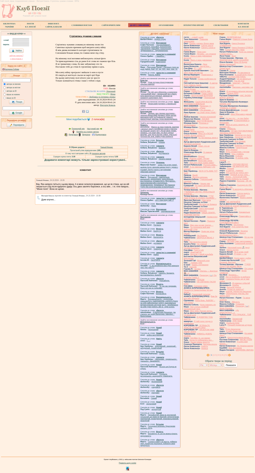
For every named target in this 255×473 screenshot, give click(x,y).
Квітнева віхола (210, 344)
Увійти (17, 50)
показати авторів (98, 153)
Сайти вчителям (111, 25)
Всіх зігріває (240, 141)
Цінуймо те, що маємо (200, 338)
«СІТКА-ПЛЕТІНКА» (237, 77)
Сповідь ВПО (232, 93)
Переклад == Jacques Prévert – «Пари (197, 107)
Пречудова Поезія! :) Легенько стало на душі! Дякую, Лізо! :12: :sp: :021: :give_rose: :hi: (159, 68)
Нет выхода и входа (198, 242)
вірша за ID (11, 98)
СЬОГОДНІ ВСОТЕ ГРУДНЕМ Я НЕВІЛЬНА (198, 103)
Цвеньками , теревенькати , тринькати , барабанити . (158, 360)
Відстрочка (189, 258)
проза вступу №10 (243, 137)
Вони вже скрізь (205, 161)
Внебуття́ (157, 231)
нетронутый (156, 409)
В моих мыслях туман (235, 50)
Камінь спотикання (200, 265)
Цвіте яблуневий (206, 208)
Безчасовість (161, 294)
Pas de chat (239, 81)
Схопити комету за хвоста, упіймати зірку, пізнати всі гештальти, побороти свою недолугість (158, 443)
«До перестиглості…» (229, 311)
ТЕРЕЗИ (200, 280)
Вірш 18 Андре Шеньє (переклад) (233, 63)
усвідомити (155, 387)
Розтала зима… (210, 165)
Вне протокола (235, 348)
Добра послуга (197, 131)
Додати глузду (160, 39)
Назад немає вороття (200, 342)
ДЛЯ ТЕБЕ (237, 321)
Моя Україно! (231, 150)
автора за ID (12, 91)
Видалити (86, 135)
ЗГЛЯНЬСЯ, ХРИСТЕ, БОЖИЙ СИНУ (197, 326)
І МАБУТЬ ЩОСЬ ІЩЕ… (201, 91)
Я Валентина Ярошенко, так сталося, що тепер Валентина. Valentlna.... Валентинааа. (158, 314)
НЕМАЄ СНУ (225, 104)
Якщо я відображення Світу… (233, 234)
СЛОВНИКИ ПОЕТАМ (82, 25)
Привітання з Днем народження (198, 76)
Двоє (205, 64)
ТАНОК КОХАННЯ (208, 117)
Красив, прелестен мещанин (238, 291)
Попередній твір (78, 129)
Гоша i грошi (207, 93)
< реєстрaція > (16, 59)
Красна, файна (154, 75)
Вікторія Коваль (108, 105)
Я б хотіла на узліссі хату (237, 172)
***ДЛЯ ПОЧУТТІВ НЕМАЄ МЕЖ (235, 265)
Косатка (244, 231)
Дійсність (236, 302)
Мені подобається (76, 119)
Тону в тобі (199, 250)
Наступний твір (93, 129)
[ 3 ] (218, 355)
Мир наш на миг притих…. (201, 225)
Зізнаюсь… (233, 275)
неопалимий (151, 404)
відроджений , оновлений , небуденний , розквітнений (158, 347)
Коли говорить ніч (208, 305)
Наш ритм (206, 200)
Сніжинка (240, 304)
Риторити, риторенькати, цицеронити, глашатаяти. (156, 375)
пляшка (162, 142)
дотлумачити (164, 153)
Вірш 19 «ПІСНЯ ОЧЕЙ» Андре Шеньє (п (198, 134)
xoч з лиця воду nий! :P (164, 200)
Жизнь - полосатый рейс (236, 177)
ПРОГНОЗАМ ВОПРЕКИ (202, 95)
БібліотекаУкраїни (9, 25)
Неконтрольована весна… (239, 337)
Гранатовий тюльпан (201, 294)
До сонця (241, 195)
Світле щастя (207, 45)
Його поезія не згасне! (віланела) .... (235, 206)
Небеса (204, 348)
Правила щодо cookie (127, 463)
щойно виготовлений (155, 335)
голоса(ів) (98, 119)
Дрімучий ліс (196, 252)
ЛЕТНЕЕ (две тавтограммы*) (239, 241)
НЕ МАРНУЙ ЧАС (240, 166)
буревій (244, 110)
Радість (204, 346)
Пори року (201, 52)
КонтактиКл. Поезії (243, 25)
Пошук (17, 102)
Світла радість (243, 193)
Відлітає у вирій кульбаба (201, 254)
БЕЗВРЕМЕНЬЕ (234, 37)
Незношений (153, 329)
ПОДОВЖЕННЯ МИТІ (229, 222)
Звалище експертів (192, 144)
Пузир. (162, 354)
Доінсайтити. (164, 281)
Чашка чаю (205, 183)
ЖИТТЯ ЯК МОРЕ (205, 121)
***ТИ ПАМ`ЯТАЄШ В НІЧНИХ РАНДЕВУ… (200, 197)
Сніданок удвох (201, 286)
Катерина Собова (12, 69)
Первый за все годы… (240, 175)
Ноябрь (235, 285)
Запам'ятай (237, 319)
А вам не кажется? (235, 289)
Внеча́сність (158, 237)
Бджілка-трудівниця (243, 145)
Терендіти (158, 249)
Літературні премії (193, 25)
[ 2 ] (215, 355)
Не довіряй (202, 244)
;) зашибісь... (160, 56)
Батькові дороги (234, 287)
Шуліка (197, 269)
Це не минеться (244, 79)
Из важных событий (241, 283)
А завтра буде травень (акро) (200, 84)
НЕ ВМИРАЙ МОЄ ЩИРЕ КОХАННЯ (234, 59)
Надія (232, 70)
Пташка (230, 168)
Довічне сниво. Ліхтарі (199, 158)
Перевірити (17, 125)
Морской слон (203, 260)
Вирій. (195, 175)
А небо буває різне (234, 331)
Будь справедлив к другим (237, 152)
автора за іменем (13, 84)
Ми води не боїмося (208, 204)
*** (201, 150)
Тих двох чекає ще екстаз (198, 71)
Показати (231, 365)
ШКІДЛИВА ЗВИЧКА (244, 350)
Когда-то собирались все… (201, 340)
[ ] (211, 355)
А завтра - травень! (234, 170)
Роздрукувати (100, 135)
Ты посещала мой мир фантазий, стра (197, 228)
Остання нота (190, 315)
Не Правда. (202, 236)
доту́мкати (158, 243)
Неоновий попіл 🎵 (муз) (239, 247)
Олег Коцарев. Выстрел (232, 261)
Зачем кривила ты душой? (237, 179)
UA (29, 13)
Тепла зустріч (232, 250)
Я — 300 (197, 68)
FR (34, 13)
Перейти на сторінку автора (87, 132)
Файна (156, 255)
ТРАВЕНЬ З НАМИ (228, 108)
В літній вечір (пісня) (244, 75)
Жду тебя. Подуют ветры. (201, 311)
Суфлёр (239, 156)
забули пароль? (16, 56)
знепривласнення (168, 211)
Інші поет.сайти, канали (53, 25)
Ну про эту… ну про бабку (237, 118)
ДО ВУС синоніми (139, 25)
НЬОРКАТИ (155, 260)
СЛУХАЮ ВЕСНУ (240, 164)
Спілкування (220, 25)
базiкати (162, 148)
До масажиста (244, 73)
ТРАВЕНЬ (231, 129)
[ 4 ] (222, 355)
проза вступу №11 (243, 135)
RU (39, 13)
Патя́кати (157, 225)
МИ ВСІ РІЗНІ (246, 339)
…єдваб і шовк (196, 37)
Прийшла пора (232, 323)
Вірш (112, 94)
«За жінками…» (206, 110)
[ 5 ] (226, 355)
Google (17, 113)
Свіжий (154, 398)
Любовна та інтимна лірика (102, 96)
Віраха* (201, 156)
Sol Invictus (238, 225)
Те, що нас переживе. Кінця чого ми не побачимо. (158, 287)
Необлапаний (156, 382)
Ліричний (110, 91)
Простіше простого (198, 211)
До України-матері (245, 346)
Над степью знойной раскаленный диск (196, 308)
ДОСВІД (205, 119)
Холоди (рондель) (192, 248)
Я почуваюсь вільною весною (240, 91)
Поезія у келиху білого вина (201, 43)
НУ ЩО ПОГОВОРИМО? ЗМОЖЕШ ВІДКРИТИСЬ (236, 132)
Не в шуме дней (241, 252)
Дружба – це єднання (206, 54)
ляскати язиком (165, 159)
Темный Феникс (106, 147)
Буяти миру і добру (242, 258)
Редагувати (73, 135)
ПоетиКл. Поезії (30, 25)
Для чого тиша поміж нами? (202, 163)
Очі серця (248, 268)
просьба (193, 267)
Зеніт (234, 56)
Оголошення (166, 25)
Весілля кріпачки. (200, 177)
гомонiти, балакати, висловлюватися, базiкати (157, 274)
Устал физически (232, 329)
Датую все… (205, 66)
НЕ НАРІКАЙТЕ (233, 202)
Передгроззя (241, 147)
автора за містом (13, 88)
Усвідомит (155, 393)
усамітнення (161, 62)
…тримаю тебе (195, 263)
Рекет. (153, 206)
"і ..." (148, 341)
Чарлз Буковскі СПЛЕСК (242, 48)
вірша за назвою (13, 94)
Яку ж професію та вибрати (238, 277)
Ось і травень (238, 154)
